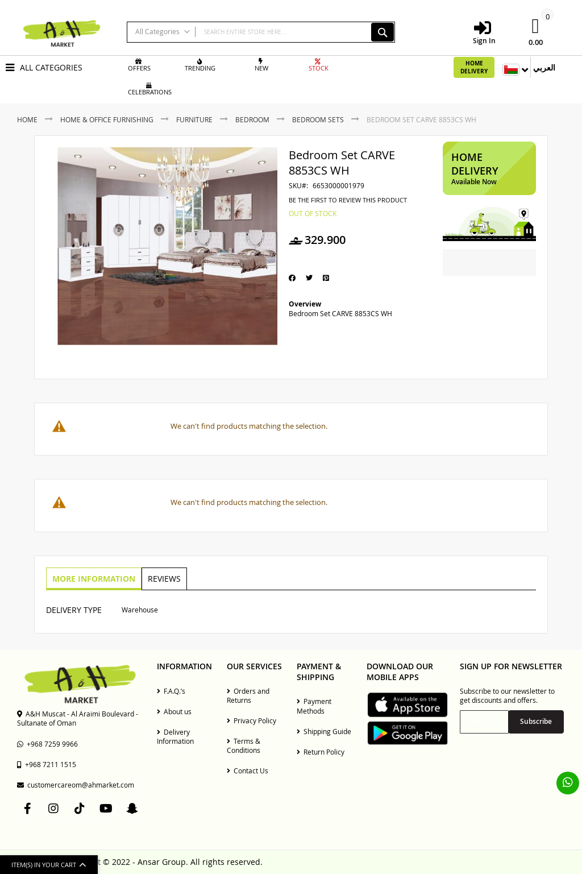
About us (174, 711)
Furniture (194, 119)
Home (27, 119)
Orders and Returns (248, 695)
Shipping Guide (324, 731)
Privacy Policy (251, 720)
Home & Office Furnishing (106, 119)
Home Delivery (474, 67)
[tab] (93, 579)
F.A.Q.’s (171, 690)
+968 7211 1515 (46, 764)
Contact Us (247, 770)
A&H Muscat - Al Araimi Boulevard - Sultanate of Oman (77, 718)
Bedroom (252, 119)
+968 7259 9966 (47, 743)
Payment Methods (314, 706)
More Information (93, 578)
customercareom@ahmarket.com (75, 784)
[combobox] (260, 32)
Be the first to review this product (348, 200)
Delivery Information (175, 736)
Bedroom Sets (318, 119)
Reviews (162, 578)
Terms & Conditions (243, 745)
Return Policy (320, 751)
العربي (544, 67)
